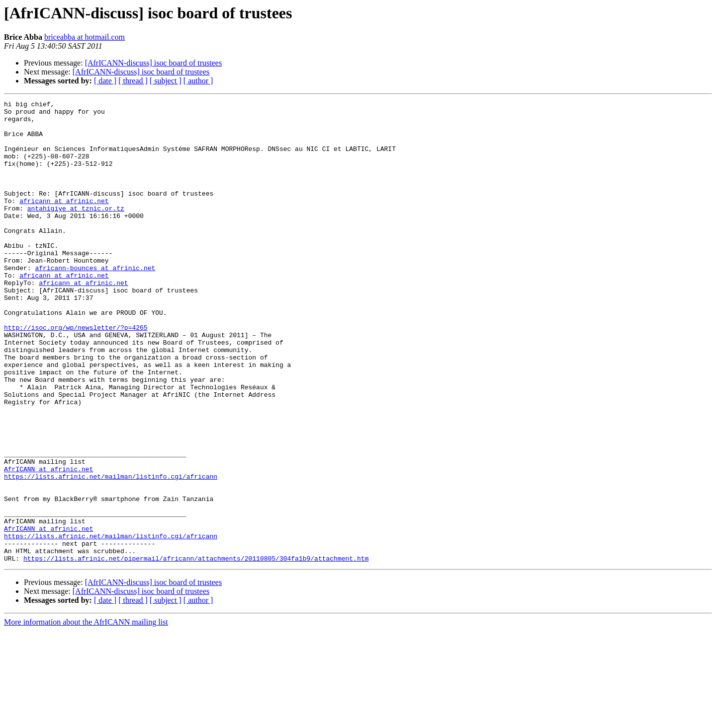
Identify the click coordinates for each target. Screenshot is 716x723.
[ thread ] (133, 80)
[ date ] (105, 80)
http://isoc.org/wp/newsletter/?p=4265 (76, 373)
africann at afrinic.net (63, 221)
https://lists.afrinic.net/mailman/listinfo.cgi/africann (110, 552)
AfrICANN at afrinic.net (48, 543)
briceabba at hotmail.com (84, 37)
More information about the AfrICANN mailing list (86, 714)
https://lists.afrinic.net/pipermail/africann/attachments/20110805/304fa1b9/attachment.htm (195, 650)
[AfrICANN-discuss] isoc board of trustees (153, 63)
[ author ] (198, 80)
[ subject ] (165, 80)
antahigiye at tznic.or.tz (75, 230)
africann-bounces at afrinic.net (95, 301)
